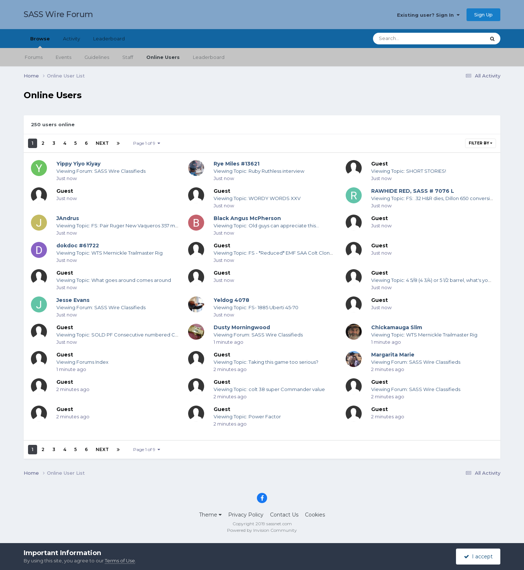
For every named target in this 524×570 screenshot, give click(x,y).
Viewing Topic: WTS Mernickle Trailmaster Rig (109, 253)
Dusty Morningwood (242, 327)
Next (102, 143)
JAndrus (67, 218)
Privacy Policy (245, 514)
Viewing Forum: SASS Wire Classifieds (101, 171)
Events (63, 57)
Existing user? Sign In (428, 15)
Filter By (480, 143)
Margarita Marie (392, 354)
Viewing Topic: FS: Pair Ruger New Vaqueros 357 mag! (119, 225)
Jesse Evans (73, 300)
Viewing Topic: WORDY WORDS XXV (257, 198)
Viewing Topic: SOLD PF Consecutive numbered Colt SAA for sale (133, 335)
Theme (210, 514)
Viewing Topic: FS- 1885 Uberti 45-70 (256, 307)
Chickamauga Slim (396, 327)
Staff (127, 57)
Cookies (315, 514)
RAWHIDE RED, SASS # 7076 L (412, 191)
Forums (34, 57)
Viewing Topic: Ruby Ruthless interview (259, 171)
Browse (40, 42)
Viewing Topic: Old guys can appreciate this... (266, 225)
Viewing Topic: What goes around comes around (113, 280)
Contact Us (284, 514)
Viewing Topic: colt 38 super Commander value (269, 389)
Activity (71, 38)
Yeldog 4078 (231, 300)
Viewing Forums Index (82, 362)
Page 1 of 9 (146, 143)
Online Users (163, 57)
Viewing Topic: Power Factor (247, 416)
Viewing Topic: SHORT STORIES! (408, 171)
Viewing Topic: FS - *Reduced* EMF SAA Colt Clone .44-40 (281, 253)
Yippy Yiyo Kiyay (78, 163)
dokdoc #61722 (77, 245)
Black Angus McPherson (247, 218)
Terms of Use (120, 560)
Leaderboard (209, 57)
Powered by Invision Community (262, 530)
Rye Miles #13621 (236, 163)
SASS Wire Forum (58, 14)
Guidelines (96, 57)
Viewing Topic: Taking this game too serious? (266, 362)
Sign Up (483, 14)
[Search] (409, 38)
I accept (478, 556)
